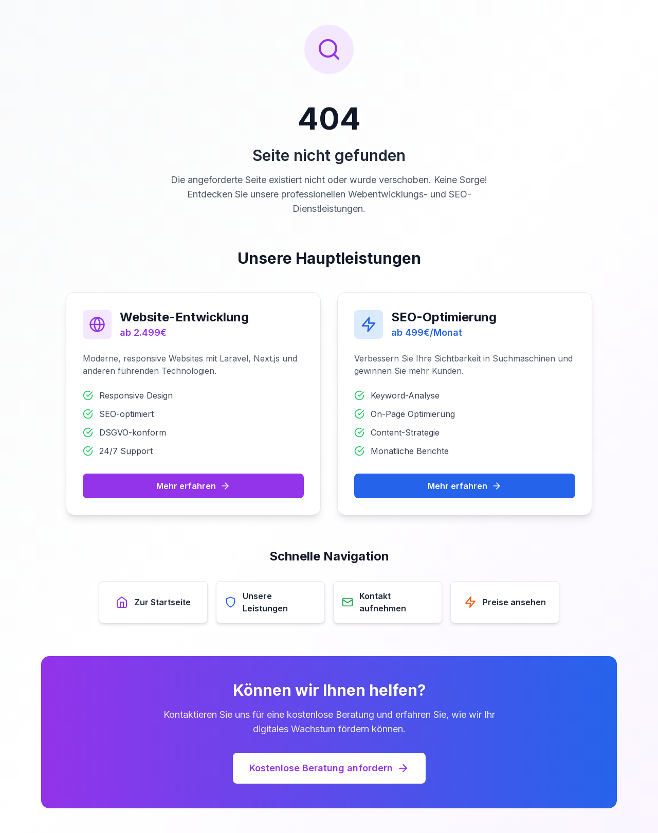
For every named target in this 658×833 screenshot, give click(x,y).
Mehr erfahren (193, 486)
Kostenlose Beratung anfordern (329, 768)
